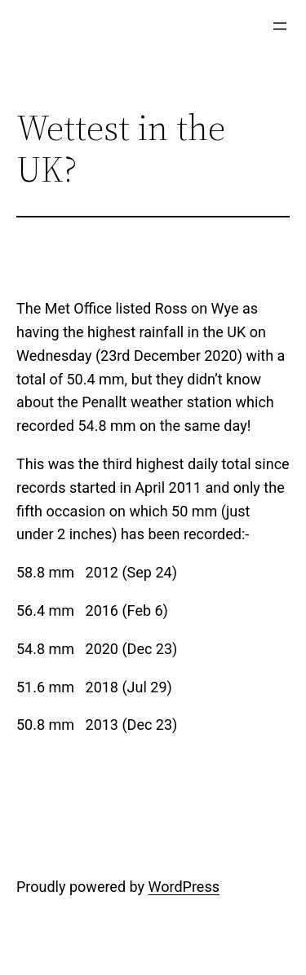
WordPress (184, 886)
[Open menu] (280, 26)
